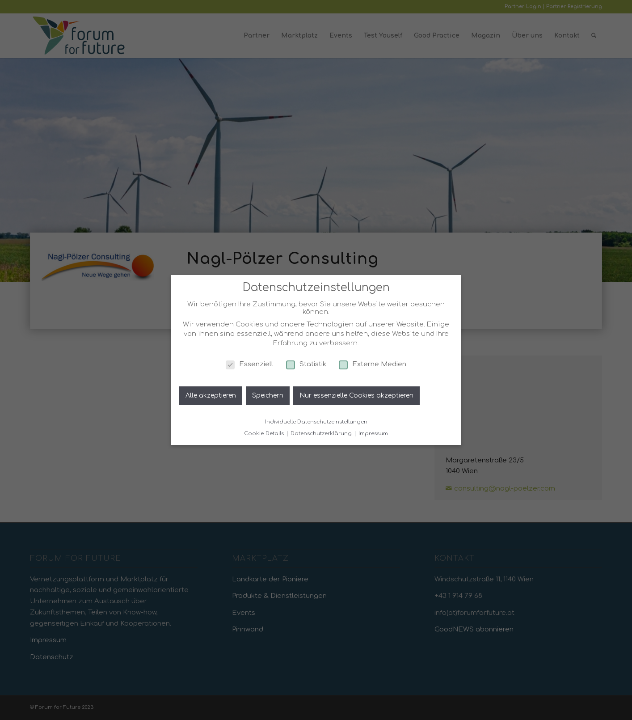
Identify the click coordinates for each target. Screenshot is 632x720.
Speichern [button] (267, 395)
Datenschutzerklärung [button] (322, 433)
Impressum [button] (373, 433)
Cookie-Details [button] (264, 433)
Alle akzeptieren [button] (210, 395)
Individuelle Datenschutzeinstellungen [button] (316, 422)
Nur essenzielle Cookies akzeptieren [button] (356, 395)
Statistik (306, 364)
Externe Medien (372, 364)
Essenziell (249, 364)
